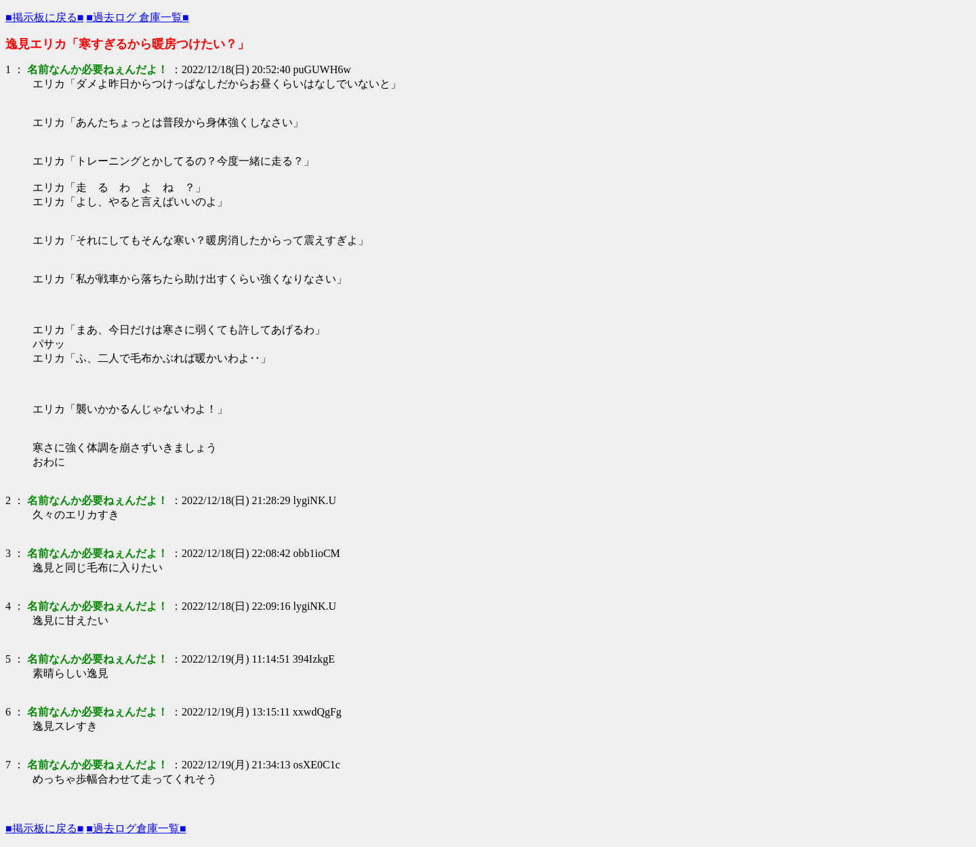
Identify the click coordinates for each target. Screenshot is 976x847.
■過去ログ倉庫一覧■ (136, 828)
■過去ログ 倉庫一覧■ (137, 17)
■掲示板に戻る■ (44, 17)
